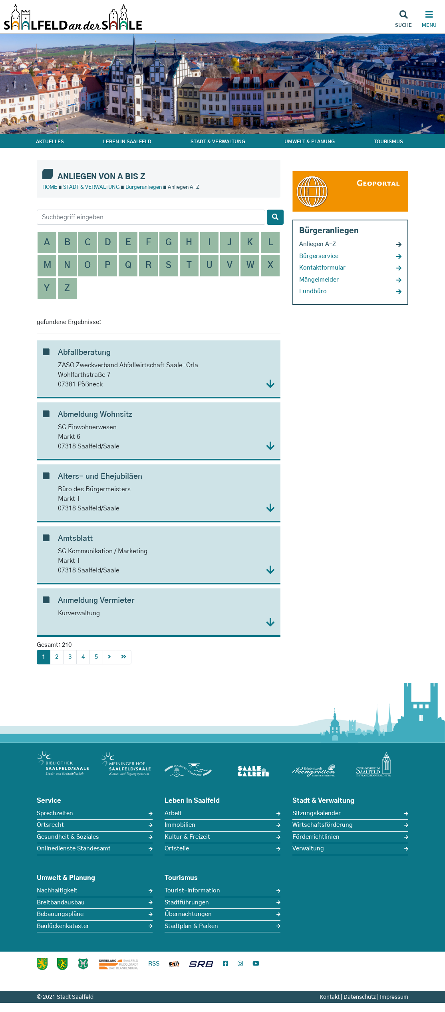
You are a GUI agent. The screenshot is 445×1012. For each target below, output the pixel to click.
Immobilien (180, 825)
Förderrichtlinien (316, 837)
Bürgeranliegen (143, 187)
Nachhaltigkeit (57, 891)
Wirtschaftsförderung (322, 825)
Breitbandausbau (61, 903)
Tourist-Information (192, 891)
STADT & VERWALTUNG (218, 141)
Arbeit (173, 813)
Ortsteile (177, 849)
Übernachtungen (188, 914)
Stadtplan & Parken (191, 926)
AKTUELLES (50, 141)
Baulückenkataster (63, 926)
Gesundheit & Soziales (68, 837)
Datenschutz (360, 997)
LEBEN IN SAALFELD (127, 141)
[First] (123, 657)
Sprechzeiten (55, 813)
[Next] (109, 657)
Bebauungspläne (60, 914)
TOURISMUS (388, 141)
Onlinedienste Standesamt (74, 849)
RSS (153, 964)
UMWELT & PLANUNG (309, 141)
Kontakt (330, 997)
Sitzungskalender (316, 813)
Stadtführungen (187, 903)
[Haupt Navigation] (429, 20)
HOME (49, 187)
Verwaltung (308, 849)
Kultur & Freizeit (187, 837)
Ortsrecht (50, 825)
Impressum (394, 997)
